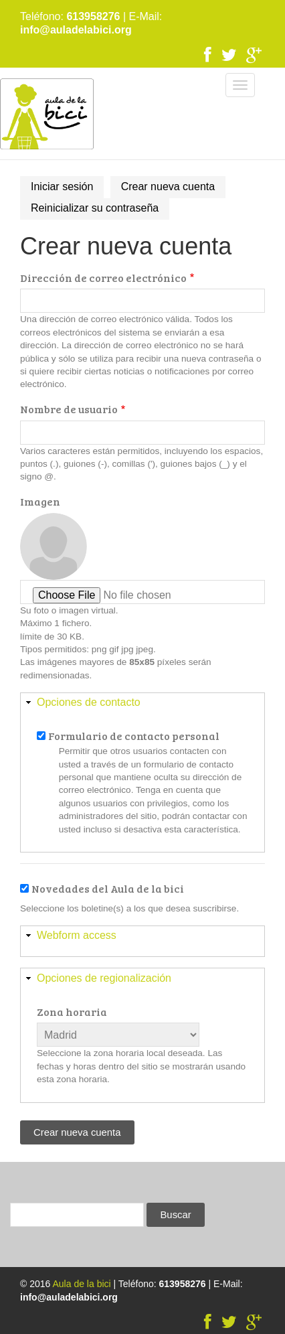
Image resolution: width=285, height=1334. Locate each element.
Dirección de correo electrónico (103, 278)
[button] (142, 703)
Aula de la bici (81, 1283)
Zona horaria (72, 1012)
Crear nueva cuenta (173, 188)
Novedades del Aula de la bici (107, 888)
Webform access (76, 935)
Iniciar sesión (62, 186)
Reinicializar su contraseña (95, 208)
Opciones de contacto (88, 702)
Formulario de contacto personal (133, 736)
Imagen (40, 501)
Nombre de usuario (69, 409)
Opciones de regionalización (104, 978)
